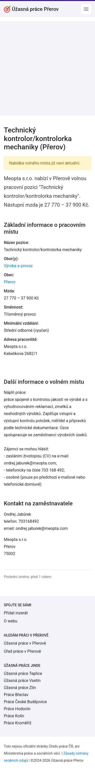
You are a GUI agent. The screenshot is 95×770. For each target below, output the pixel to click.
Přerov (9, 282)
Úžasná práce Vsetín (22, 680)
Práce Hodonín (17, 708)
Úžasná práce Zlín (20, 687)
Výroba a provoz (18, 265)
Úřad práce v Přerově (22, 651)
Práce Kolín (14, 715)
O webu (10, 621)
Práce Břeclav (16, 694)
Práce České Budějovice (25, 701)
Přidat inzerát (16, 613)
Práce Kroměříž (17, 723)
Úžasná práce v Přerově (25, 643)
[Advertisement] (47, 68)
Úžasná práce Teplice (23, 673)
